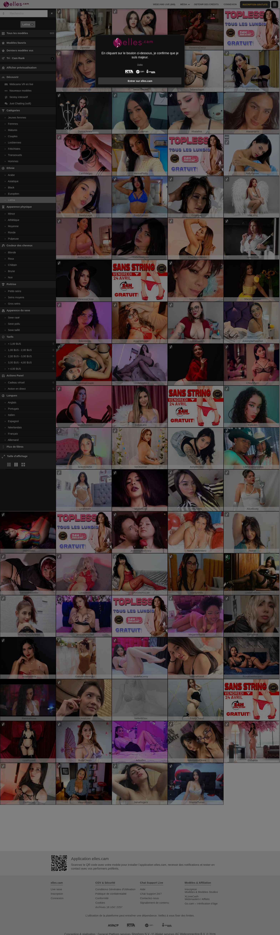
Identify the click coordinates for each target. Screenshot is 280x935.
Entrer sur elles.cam (140, 81)
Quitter (140, 65)
